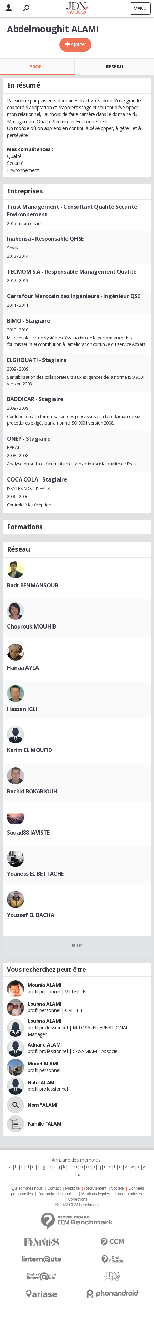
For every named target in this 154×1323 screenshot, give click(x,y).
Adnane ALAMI (45, 1044)
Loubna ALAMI (44, 1003)
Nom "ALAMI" (43, 1104)
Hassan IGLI (22, 709)
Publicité (72, 1188)
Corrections (77, 1199)
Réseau (114, 66)
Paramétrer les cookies (57, 1193)
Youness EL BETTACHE (35, 874)
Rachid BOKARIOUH (32, 791)
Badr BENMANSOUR (32, 585)
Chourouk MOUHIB (31, 626)
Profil (37, 66)
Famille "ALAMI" (46, 1123)
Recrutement (95, 1188)
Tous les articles (128, 1193)
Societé (117, 1188)
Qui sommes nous (26, 1188)
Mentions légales (95, 1193)
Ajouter (78, 44)
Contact (53, 1188)
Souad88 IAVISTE (28, 832)
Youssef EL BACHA (30, 915)
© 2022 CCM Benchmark (77, 1204)
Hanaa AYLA (23, 667)
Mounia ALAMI (44, 985)
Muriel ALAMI (43, 1063)
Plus (77, 945)
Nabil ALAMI (41, 1082)
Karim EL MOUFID (29, 750)
